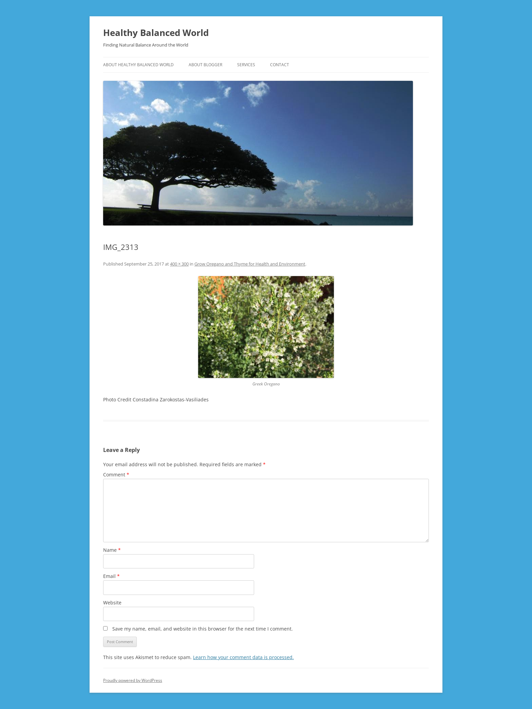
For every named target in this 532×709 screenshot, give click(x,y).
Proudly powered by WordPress (132, 680)
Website (112, 602)
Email (111, 576)
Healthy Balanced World (156, 32)
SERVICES (246, 65)
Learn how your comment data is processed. (243, 657)
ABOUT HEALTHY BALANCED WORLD (138, 65)
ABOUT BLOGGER (205, 65)
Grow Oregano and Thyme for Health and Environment (249, 264)
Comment (116, 474)
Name (112, 550)
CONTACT (279, 65)
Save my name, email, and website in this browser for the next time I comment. (202, 628)
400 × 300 (179, 264)
